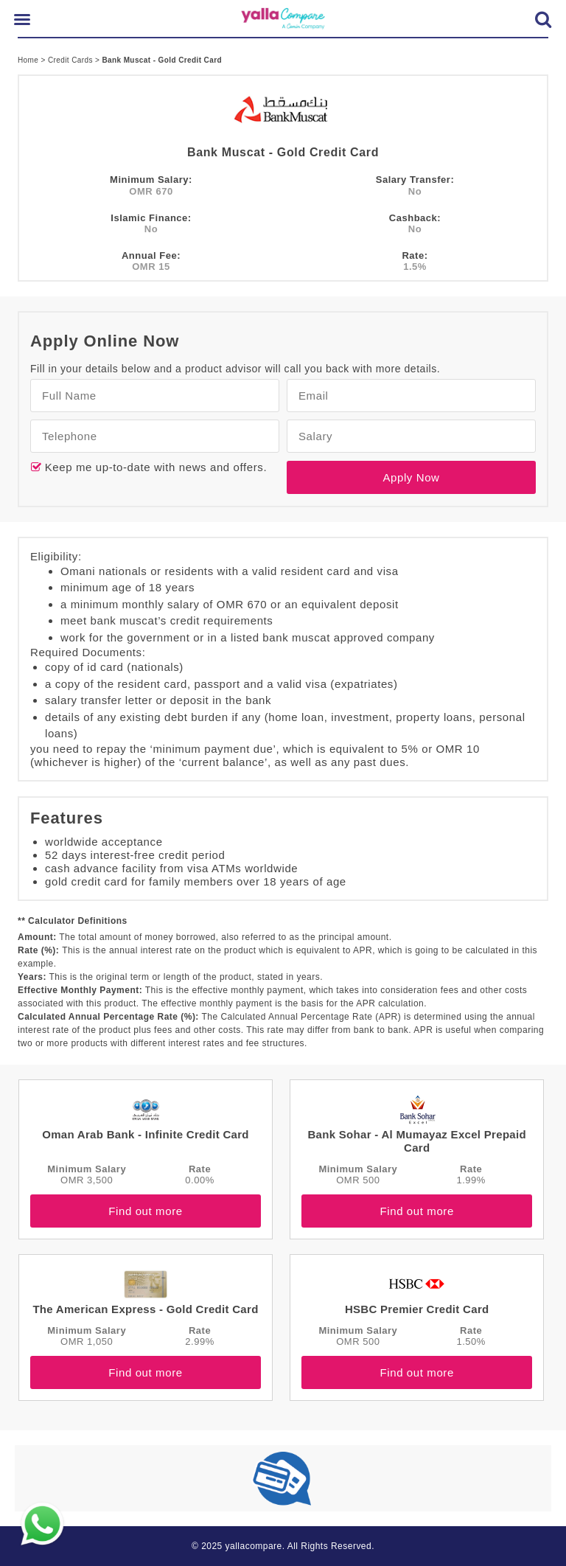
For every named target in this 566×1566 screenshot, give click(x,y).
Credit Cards (71, 60)
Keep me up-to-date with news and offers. (154, 467)
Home (29, 60)
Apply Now (410, 477)
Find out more (145, 1211)
